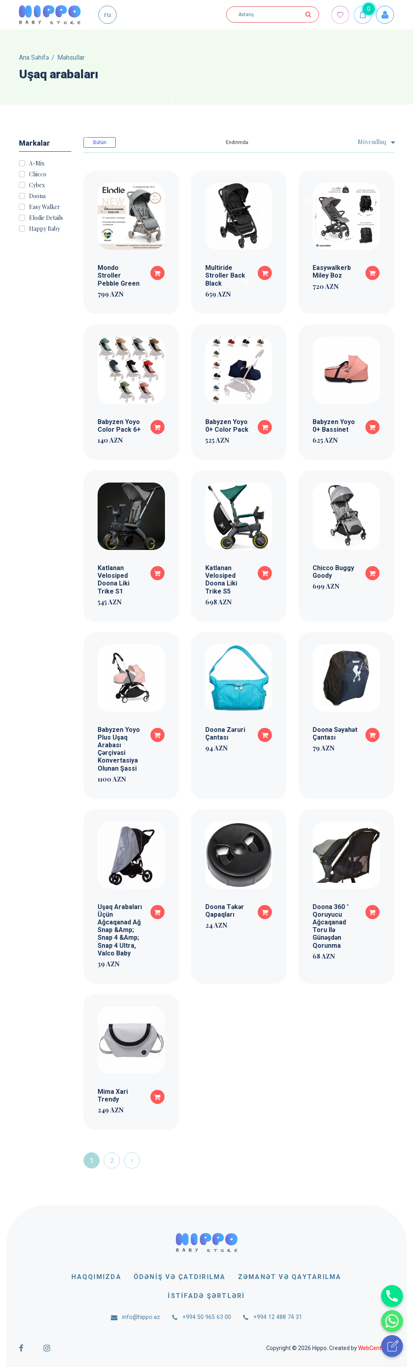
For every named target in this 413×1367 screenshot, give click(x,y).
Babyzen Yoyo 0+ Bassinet (334, 425)
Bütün (99, 142)
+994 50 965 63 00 (206, 1317)
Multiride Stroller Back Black (225, 275)
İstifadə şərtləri (206, 1296)
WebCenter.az (376, 1348)
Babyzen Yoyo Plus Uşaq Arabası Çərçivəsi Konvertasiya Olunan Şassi (119, 749)
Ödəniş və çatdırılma (179, 1277)
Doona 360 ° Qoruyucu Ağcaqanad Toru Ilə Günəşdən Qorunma (331, 926)
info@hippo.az (141, 1317)
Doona (37, 196)
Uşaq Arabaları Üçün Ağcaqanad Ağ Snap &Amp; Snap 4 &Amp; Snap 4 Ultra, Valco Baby (120, 930)
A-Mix (36, 163)
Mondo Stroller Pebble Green (119, 275)
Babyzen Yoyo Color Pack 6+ (119, 425)
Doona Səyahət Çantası (335, 733)
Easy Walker (44, 207)
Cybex (37, 185)
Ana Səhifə (34, 57)
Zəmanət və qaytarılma (290, 1277)
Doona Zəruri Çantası (225, 733)
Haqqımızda (96, 1277)
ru (107, 14)
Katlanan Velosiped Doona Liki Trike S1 (113, 579)
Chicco (37, 174)
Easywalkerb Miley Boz (332, 271)
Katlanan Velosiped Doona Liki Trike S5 (221, 579)
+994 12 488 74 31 (277, 1317)
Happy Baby (44, 229)
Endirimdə (237, 142)
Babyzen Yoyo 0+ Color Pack (226, 425)
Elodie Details (46, 218)
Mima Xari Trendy (113, 1095)
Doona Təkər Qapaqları (224, 910)
